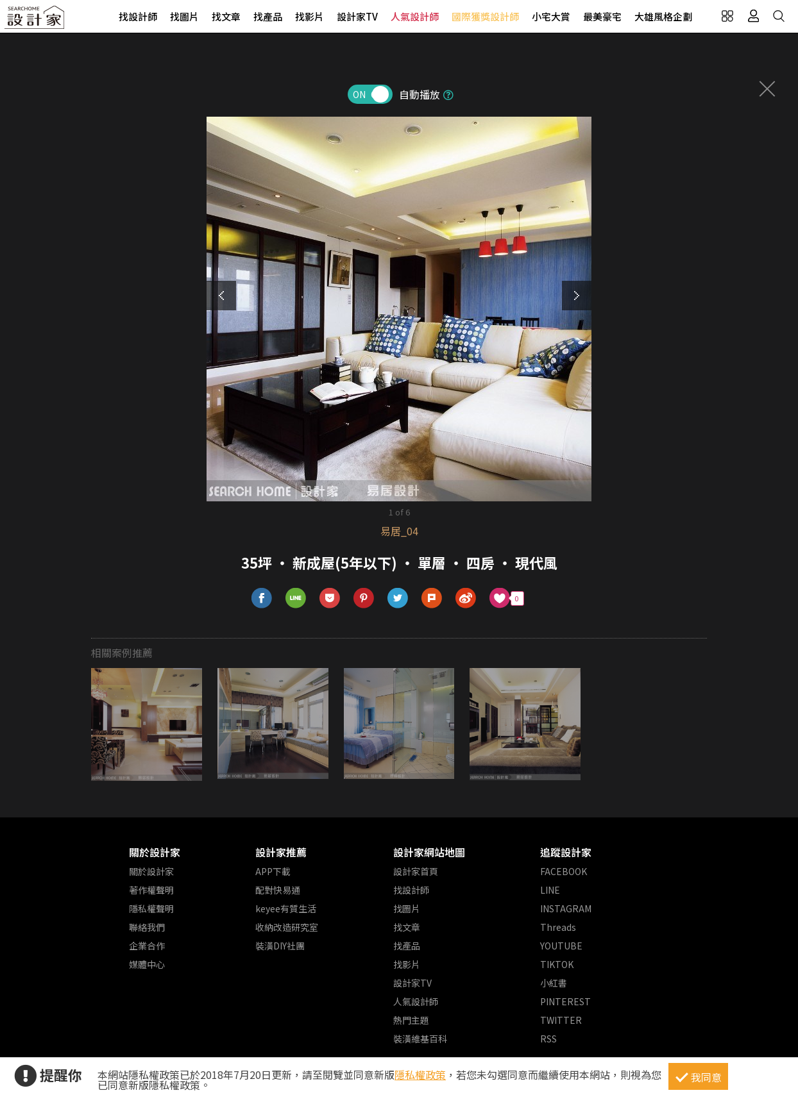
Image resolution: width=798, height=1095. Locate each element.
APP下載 (273, 871)
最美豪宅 (602, 16)
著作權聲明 (151, 889)
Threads (558, 927)
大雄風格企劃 (663, 16)
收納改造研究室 (286, 927)
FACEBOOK (563, 871)
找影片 (309, 16)
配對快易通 (277, 889)
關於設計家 (154, 852)
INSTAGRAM (565, 908)
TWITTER (561, 1020)
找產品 (267, 16)
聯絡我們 (147, 927)
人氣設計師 (415, 16)
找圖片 (184, 16)
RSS (548, 1038)
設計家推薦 (281, 852)
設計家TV (357, 16)
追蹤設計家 (565, 852)
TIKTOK (556, 964)
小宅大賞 (551, 16)
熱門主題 (411, 1020)
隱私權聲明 (151, 908)
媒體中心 (147, 964)
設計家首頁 (415, 871)
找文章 (226, 16)
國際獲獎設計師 (485, 16)
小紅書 (553, 982)
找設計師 (138, 16)
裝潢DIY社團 (280, 945)
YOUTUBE (561, 945)
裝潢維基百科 (420, 1038)
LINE (550, 889)
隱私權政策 (420, 1074)
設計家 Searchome (35, 20)
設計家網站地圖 (429, 852)
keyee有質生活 (285, 908)
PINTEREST (565, 1001)
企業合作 (147, 945)
